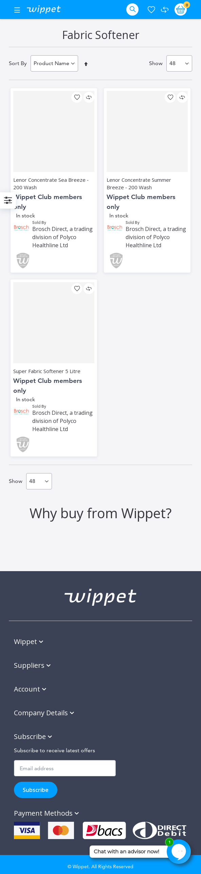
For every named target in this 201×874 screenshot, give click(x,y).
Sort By (18, 63)
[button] (76, 97)
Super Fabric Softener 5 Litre (46, 371)
